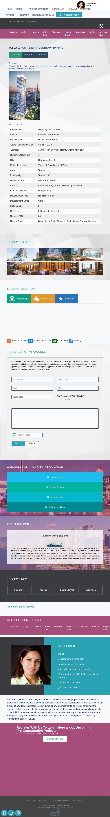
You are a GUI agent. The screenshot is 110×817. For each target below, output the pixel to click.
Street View (42, 298)
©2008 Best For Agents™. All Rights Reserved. (55, 805)
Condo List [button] (58, 9)
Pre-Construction (38, 9)
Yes (68, 400)
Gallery (24, 32)
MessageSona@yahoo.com (71, 659)
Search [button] (20, 9)
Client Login (70, 800)
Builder (92, 32)
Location (35, 32)
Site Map (80, 800)
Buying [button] (87, 9)
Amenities (65, 298)
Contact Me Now (55, 739)
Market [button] (11, 15)
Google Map (17, 298)
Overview (13, 32)
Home (9, 9)
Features (28, 54)
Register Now (103, 33)
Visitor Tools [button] (69, 14)
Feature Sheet (68, 33)
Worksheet (80, 32)
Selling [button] (74, 9)
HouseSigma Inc (71, 664)
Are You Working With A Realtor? (70, 396)
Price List (45, 33)
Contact (24, 15)
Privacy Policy (43, 800)
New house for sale (43, 15)
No (61, 400)
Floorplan (56, 32)
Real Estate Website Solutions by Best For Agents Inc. (55, 808)
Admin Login (31, 800)
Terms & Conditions (57, 800)
